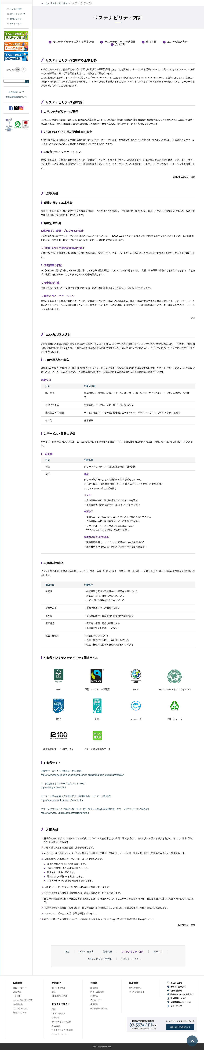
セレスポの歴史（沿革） (23, 1000)
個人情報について (16, 92)
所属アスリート (19, 1013)
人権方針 (120, 44)
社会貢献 (107, 951)
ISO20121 (158, 951)
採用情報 (133, 982)
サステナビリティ (59, 3)
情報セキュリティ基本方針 (181, 994)
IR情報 (93, 982)
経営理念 (17, 992)
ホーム (44, 3)
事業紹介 (56, 982)
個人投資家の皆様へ (99, 1008)
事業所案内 (18, 1004)
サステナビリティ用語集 (99, 959)
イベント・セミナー (131, 959)
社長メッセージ (19, 988)
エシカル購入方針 (177, 41)
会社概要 (17, 996)
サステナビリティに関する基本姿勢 (73, 41)
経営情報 (94, 988)
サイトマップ (15, 23)
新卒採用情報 (135, 988)
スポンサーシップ (20, 1008)
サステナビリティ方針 (132, 951)
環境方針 (151, 41)
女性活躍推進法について (16, 97)
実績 (54, 992)
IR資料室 (94, 996)
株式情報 (94, 1004)
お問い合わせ (15, 19)
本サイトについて (17, 14)
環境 (67, 951)
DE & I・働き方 (86, 951)
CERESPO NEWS (59, 996)
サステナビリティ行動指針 (120, 41)
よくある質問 (15, 9)
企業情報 (17, 982)
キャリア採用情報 (136, 992)
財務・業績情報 (97, 992)
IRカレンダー (96, 1000)
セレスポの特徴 (58, 988)
